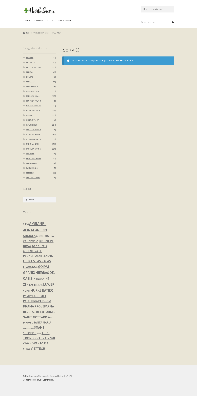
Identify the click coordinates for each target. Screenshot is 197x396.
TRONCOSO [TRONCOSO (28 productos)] (31, 338)
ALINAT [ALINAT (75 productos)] (29, 229)
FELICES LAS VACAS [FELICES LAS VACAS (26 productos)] (37, 261)
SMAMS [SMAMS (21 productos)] (39, 327)
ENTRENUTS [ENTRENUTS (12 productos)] (45, 256)
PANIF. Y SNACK (32, 144)
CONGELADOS (32, 86)
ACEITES (29, 57)
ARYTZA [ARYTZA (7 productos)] (49, 236)
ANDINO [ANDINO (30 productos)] (41, 230)
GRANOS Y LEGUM (33, 105)
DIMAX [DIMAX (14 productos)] (27, 246)
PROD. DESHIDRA (33, 158)
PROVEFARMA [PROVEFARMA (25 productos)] (44, 306)
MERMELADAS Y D (33, 139)
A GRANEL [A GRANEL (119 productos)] (37, 223)
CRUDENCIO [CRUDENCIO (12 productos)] (30, 241)
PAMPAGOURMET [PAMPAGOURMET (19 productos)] (34, 296)
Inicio (28, 32)
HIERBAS (30, 115)
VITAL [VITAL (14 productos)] (26, 349)
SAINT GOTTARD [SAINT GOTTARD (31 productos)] (35, 317)
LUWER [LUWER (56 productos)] (48, 284)
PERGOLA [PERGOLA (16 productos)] (44, 301)
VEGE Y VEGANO (33, 177)
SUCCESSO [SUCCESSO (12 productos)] (30, 333)
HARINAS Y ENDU (33, 110)
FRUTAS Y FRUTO (33, 101)
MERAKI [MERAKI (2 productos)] (26, 290)
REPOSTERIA (31, 163)
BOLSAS (29, 77)
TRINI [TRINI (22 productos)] (46, 333)
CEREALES (30, 81)
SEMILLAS (30, 173)
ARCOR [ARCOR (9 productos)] (40, 236)
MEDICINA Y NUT (33, 134)
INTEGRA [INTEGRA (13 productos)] (38, 279)
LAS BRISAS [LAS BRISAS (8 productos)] (36, 284)
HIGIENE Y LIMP (32, 120)
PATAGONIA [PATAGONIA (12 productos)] (30, 301)
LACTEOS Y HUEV (33, 129)
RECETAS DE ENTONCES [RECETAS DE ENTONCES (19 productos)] (39, 312)
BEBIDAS (30, 72)
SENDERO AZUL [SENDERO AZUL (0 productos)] (28, 328)
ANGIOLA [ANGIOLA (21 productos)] (29, 236)
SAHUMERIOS (32, 168)
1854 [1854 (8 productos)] (26, 224)
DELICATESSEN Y (33, 91)
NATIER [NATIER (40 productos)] (47, 290)
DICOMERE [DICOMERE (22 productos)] (46, 241)
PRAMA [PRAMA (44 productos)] (28, 306)
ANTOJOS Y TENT (33, 67)
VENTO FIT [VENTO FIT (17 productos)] (41, 343)
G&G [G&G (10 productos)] (35, 267)
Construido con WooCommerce (38, 379)
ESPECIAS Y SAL (32, 96)
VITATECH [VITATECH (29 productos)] (38, 348)
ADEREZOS (30, 62)
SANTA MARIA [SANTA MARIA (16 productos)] (42, 322)
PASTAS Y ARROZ (33, 149)
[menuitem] (27, 20)
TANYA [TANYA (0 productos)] (39, 333)
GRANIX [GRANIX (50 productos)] (29, 272)
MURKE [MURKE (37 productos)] (35, 290)
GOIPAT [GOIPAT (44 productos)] (44, 266)
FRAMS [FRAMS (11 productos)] (27, 267)
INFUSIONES (31, 125)
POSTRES (30, 153)
